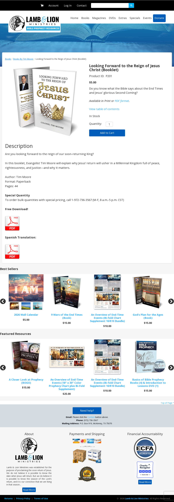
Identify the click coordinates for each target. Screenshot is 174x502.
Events (147, 18)
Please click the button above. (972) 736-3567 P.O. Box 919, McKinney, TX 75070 (87, 420)
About (29, 434)
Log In (67, 5)
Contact (82, 5)
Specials (135, 18)
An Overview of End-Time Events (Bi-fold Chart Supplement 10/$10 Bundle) (107, 318)
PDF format (122, 101)
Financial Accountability (145, 434)
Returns (8, 498)
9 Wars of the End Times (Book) (66, 316)
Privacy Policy (23, 498)
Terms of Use (41, 498)
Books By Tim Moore (23, 59)
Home (74, 18)
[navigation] (53, 5)
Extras (123, 18)
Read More (29, 489)
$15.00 (67, 323)
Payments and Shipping (87, 434)
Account (54, 5)
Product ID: (97, 76)
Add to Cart (107, 133)
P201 (109, 76)
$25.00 (67, 393)
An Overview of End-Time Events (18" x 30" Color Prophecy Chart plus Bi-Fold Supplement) (67, 384)
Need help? (87, 410)
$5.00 (92, 82)
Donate (159, 18)
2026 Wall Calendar (26, 314)
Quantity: (95, 124)
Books (85, 18)
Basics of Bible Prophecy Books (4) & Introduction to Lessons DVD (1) (148, 383)
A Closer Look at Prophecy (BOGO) (26, 381)
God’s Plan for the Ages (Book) (148, 316)
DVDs (112, 18)
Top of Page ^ (167, 403)
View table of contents (104, 109)
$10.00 (107, 326)
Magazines (99, 18)
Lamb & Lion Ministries (137, 498)
